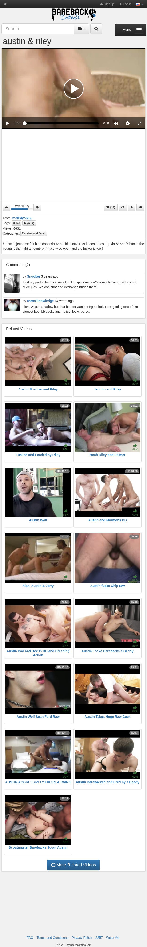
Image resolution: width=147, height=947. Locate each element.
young (29, 223)
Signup (107, 4)
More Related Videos (73, 865)
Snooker (33, 276)
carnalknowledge (40, 301)
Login (125, 4)
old (16, 223)
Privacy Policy (82, 937)
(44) (110, 207)
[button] (140, 4)
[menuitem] (128, 123)
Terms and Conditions (52, 937)
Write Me (112, 937)
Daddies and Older (33, 233)
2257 (99, 937)
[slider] (62, 123)
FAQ (30, 937)
